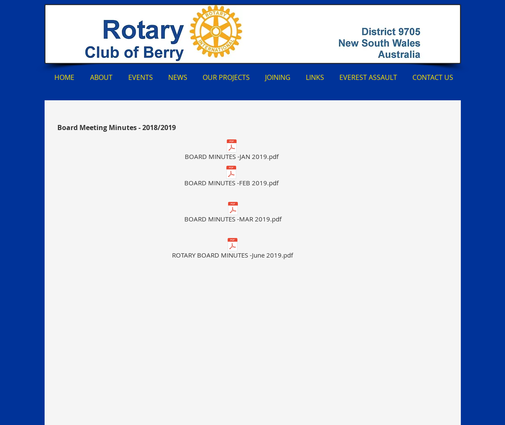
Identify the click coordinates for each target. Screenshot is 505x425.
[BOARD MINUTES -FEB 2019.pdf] (231, 177)
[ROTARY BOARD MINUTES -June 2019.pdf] (232, 249)
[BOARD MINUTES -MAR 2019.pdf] (233, 213)
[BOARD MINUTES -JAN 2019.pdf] (232, 151)
